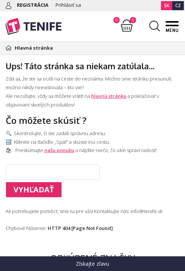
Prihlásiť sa (68, 5)
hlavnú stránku (108, 96)
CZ (178, 5)
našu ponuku (59, 150)
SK (166, 5)
